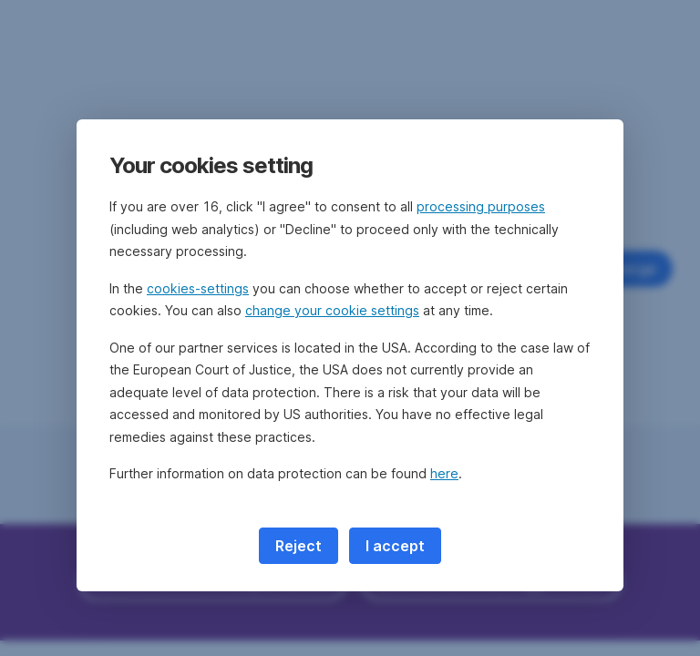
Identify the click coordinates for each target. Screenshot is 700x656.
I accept (395, 546)
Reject (298, 546)
